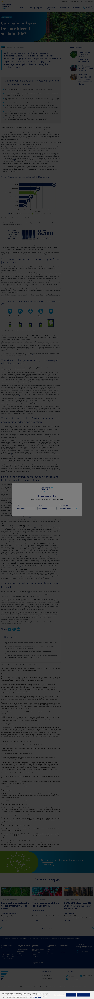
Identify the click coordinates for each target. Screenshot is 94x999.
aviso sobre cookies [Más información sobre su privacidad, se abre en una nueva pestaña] (37, 997)
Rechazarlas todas (71, 994)
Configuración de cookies (59, 994)
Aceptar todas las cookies (83, 994)
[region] (47, 995)
